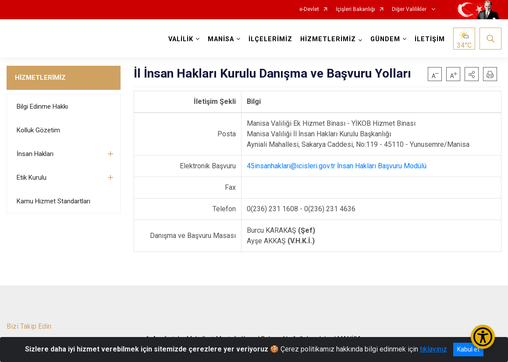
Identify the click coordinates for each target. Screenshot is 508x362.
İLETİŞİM (430, 39)
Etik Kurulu (31, 177)
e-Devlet (309, 9)
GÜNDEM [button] (385, 39)
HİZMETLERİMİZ (40, 78)
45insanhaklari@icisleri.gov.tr (291, 166)
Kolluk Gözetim (38, 130)
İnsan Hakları (35, 154)
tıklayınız (433, 349)
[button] (472, 74)
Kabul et (468, 349)
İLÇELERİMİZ (270, 39)
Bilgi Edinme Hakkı (42, 106)
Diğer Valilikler (410, 9)
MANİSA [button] (221, 39)
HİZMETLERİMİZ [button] (328, 39)
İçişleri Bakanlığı (355, 9)
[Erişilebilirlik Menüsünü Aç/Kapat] (483, 337)
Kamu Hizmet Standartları (53, 201)
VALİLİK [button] (180, 39)
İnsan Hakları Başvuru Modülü (381, 166)
